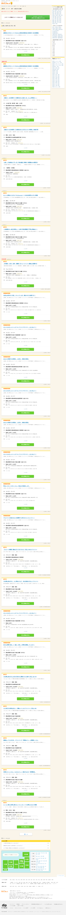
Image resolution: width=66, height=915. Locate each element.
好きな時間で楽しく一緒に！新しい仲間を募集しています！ (19, 645)
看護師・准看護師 (37, 883)
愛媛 (41, 867)
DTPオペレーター (26, 883)
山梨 (37, 863)
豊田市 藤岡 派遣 (55, 82)
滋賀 (43, 858)
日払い (16, 886)
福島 (60, 16)
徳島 (39, 867)
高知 (43, 867)
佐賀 (60, 21)
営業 (52, 882)
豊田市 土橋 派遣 (55, 85)
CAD (57, 882)
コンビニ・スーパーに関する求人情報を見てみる (38, 17)
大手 (42, 886)
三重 (41, 856)
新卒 (27, 886)
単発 (13, 886)
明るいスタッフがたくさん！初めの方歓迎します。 (16, 486)
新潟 (41, 863)
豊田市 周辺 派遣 (55, 67)
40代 (25, 886)
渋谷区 (56, 28)
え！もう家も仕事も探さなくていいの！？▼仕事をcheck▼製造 (20, 804)
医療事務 (31, 883)
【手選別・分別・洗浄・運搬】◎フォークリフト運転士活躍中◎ (20, 263)
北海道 (56, 15)
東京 (53, 10)
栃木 (37, 854)
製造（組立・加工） (48, 883)
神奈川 (56, 10)
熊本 (55, 22)
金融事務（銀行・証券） (37, 882)
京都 (41, 858)
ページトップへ (61, 875)
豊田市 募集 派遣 (55, 78)
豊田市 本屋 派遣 (55, 77)
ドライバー (54, 883)
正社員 (22, 886)
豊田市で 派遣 (55, 73)
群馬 (39, 854)
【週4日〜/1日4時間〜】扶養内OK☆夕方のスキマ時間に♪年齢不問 (20, 129)
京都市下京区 (60, 35)
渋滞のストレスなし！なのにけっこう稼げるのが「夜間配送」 (19, 772)
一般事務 (11, 882)
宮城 (53, 16)
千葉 (58, 10)
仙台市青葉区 (54, 36)
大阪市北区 (60, 34)
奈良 (45, 858)
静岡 (43, 856)
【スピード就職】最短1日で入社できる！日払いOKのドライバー (20, 549)
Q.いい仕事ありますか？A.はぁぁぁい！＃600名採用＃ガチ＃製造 (20, 195)
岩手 (61, 15)
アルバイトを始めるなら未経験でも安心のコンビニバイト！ (19, 517)
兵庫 (39, 858)
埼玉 (61, 10)
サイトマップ (12, 904)
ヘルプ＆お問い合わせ (48, 904)
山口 (45, 866)
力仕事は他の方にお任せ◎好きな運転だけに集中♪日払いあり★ (19, 676)
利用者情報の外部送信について (36, 904)
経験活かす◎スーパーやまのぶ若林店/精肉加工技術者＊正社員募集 (21, 33)
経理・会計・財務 (22, 882)
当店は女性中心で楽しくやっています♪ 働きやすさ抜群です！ (19, 295)
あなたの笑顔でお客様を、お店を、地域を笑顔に (16, 359)
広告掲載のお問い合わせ (58, 904)
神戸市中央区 (54, 35)
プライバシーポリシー (25, 904)
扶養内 (39, 886)
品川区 (60, 28)
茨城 (53, 11)
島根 (43, 866)
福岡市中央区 (54, 37)
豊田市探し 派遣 (55, 66)
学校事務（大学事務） (46, 882)
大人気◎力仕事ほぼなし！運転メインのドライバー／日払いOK (19, 708)
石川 (45, 863)
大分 (58, 22)
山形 (58, 16)
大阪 (37, 858)
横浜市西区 (60, 29)
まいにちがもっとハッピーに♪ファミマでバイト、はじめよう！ (19, 327)
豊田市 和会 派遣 (55, 74)
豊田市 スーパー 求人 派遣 (57, 65)
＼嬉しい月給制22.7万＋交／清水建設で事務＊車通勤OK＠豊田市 (20, 162)
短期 (10, 886)
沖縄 (42, 870)
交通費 (33, 886)
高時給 (30, 886)
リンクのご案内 (12, 905)
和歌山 (37, 859)
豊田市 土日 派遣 (55, 84)
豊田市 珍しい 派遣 (56, 86)
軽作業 (42, 883)
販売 (54, 882)
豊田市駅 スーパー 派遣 (57, 62)
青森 (59, 15)
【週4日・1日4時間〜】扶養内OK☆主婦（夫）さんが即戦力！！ (20, 98)
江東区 (53, 29)
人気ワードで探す (20, 905)
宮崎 (37, 870)
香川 (37, 867)
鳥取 (41, 866)
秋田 (55, 16)
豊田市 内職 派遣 (55, 81)
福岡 (58, 21)
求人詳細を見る (25, 55)
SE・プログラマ (13, 883)
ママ (36, 886)
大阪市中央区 (54, 34)
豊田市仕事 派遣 (55, 69)
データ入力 (16, 882)
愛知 (37, 856)
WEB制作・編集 (19, 883)
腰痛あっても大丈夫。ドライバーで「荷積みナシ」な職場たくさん (20, 740)
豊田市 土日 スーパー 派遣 (57, 63)
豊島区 (56, 29)
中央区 (53, 28)
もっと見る (25, 84)
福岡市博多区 (60, 37)
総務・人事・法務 (29, 882)
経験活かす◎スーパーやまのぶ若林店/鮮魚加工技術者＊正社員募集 (21, 66)
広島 (37, 866)
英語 (19, 886)
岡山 (39, 866)
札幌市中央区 (60, 36)
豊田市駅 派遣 (55, 70)
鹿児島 (39, 870)
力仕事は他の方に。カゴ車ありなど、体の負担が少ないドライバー (20, 581)
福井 (37, 864)
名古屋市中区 (54, 31)
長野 (39, 863)
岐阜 (39, 856)
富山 (43, 863)
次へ (25, 834)
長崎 (53, 22)
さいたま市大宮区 (55, 30)
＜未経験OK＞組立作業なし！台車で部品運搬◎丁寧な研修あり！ (20, 229)
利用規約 (18, 904)
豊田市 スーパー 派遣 (56, 61)
